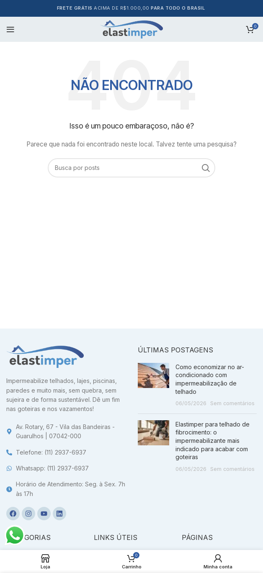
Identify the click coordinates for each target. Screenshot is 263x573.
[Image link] (45, 356)
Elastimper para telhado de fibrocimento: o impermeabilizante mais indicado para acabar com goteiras (212, 440)
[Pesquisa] (131, 167)
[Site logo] (131, 28)
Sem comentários (232, 403)
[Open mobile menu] (10, 29)
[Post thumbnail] (153, 385)
